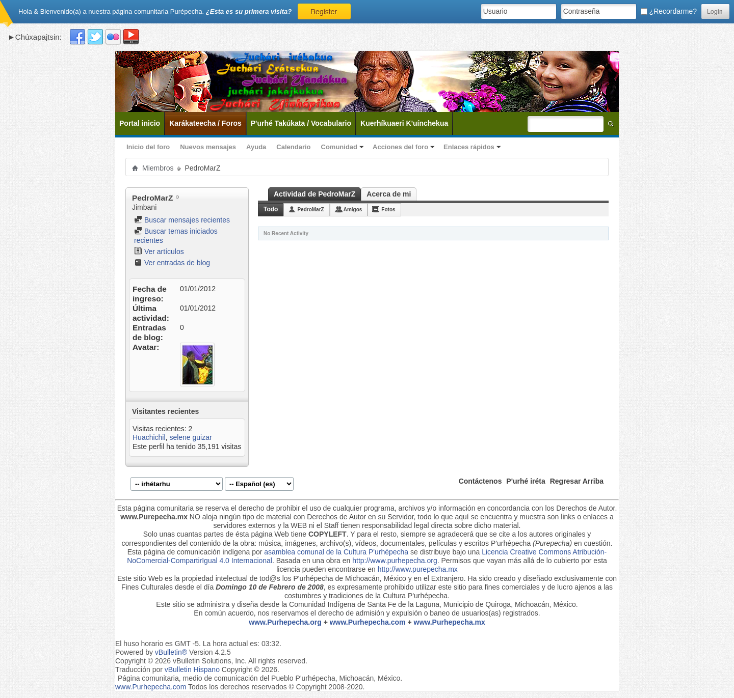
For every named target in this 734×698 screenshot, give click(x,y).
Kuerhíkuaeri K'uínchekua (404, 123)
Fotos (388, 209)
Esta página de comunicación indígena (188, 552)
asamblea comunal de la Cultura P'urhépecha (336, 552)
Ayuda (256, 147)
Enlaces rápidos (468, 147)
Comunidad (339, 147)
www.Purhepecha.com (368, 622)
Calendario (293, 147)
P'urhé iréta (525, 481)
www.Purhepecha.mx (449, 622)
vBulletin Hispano (192, 669)
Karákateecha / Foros (205, 123)
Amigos (353, 209)
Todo (271, 209)
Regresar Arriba (577, 481)
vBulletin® (171, 652)
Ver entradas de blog (172, 263)
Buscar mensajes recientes (182, 220)
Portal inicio (139, 123)
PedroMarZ (310, 209)
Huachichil (149, 437)
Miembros (157, 168)
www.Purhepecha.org (285, 622)
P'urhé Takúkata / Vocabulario (301, 123)
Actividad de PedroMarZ (314, 194)
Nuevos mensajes (208, 147)
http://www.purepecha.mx (418, 569)
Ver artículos (159, 251)
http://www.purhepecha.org (394, 560)
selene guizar (190, 437)
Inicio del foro (148, 147)
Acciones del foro (400, 147)
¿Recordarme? (669, 11)
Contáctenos (480, 481)
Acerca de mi (388, 194)
